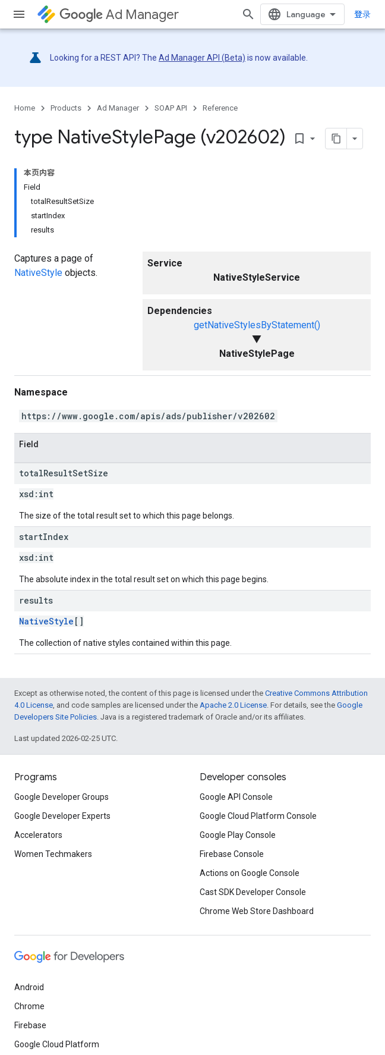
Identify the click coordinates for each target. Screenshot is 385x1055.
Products (66, 107)
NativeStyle (38, 272)
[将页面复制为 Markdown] (336, 138)
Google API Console (236, 797)
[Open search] (248, 14)
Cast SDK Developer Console (253, 892)
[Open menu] (19, 14)
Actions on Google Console (249, 873)
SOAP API (170, 107)
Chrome (29, 1006)
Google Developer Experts (62, 816)
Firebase (30, 1025)
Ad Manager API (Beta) (202, 57)
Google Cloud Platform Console (258, 816)
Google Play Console (238, 835)
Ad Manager (119, 15)
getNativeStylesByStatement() (257, 325)
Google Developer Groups (61, 797)
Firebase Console (232, 854)
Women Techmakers (53, 854)
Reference (220, 107)
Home (24, 107)
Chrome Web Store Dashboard (257, 911)
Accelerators (38, 835)
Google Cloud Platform (56, 1044)
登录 (362, 14)
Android (29, 987)
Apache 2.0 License (233, 705)
